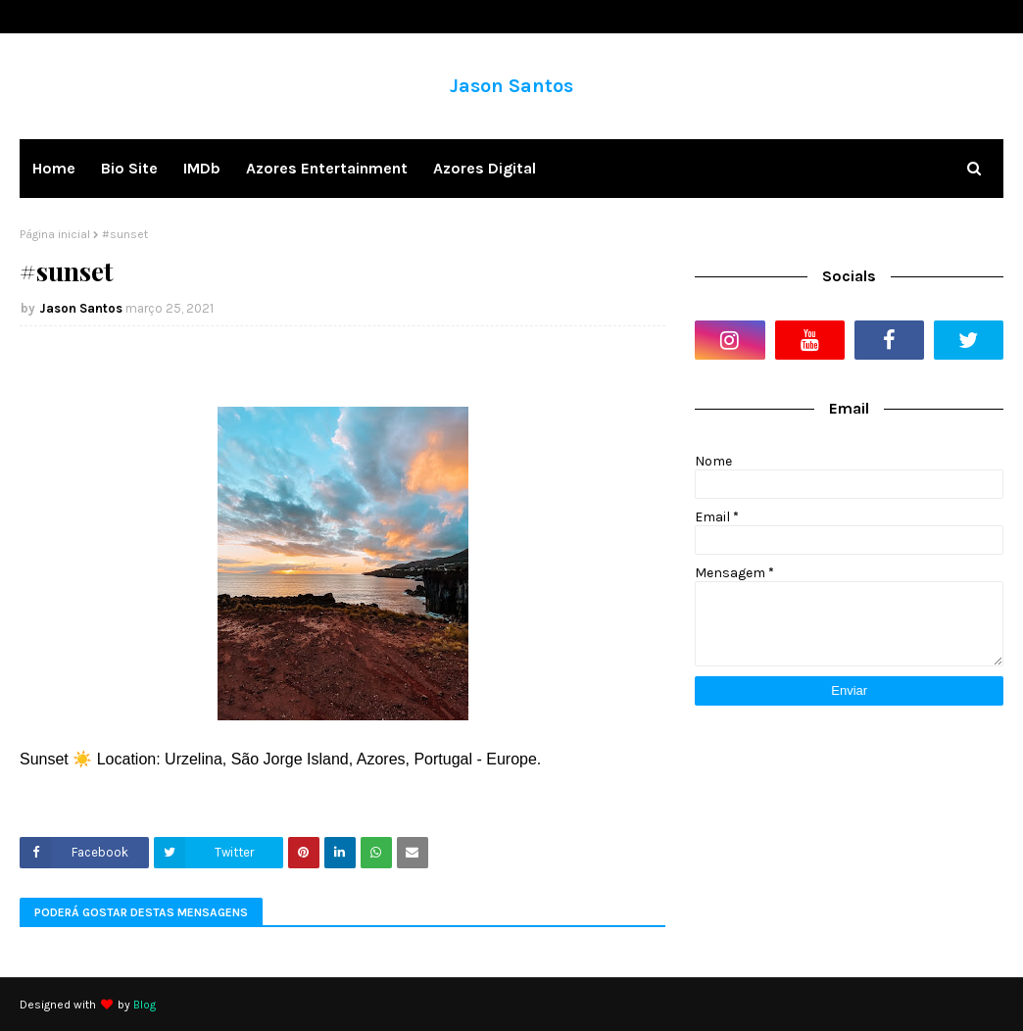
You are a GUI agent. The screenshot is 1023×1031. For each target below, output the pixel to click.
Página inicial (55, 234)
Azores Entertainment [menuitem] (327, 168)
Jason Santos (511, 85)
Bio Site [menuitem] (129, 168)
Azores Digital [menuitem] (484, 168)
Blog (144, 1004)
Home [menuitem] (53, 168)
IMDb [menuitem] (201, 168)
